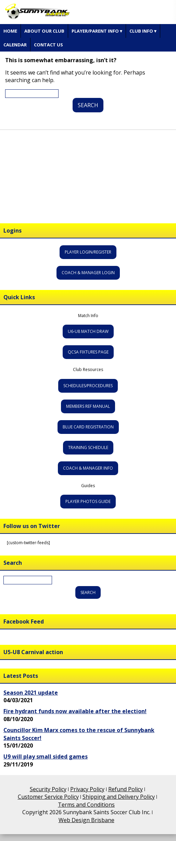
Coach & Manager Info (88, 468)
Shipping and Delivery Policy (119, 796)
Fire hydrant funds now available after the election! (75, 711)
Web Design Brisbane (86, 820)
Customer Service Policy (48, 796)
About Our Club (44, 31)
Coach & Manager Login (88, 273)
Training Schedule (88, 447)
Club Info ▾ (142, 31)
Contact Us (48, 45)
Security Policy (48, 789)
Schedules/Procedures (88, 386)
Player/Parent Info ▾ (97, 31)
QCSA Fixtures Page (88, 352)
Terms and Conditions (86, 804)
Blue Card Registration (88, 427)
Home (10, 31)
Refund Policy (125, 789)
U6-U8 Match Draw (88, 331)
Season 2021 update (30, 692)
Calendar (15, 45)
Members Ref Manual (88, 406)
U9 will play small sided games (45, 756)
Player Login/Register (88, 252)
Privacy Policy (87, 789)
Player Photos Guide (88, 501)
